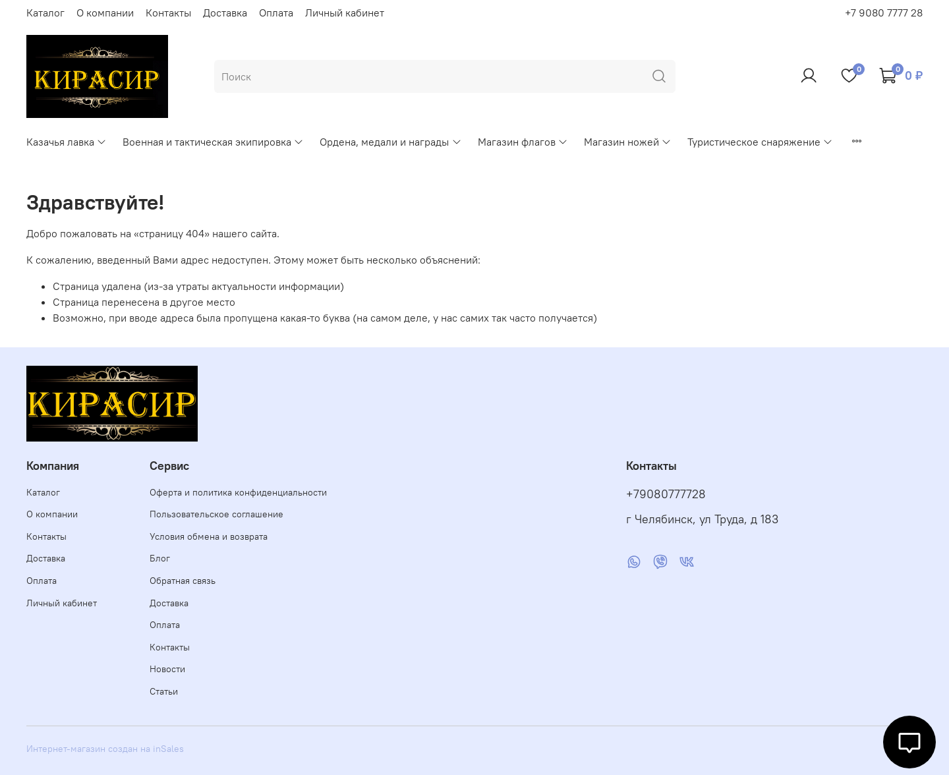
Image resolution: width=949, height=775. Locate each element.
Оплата (276, 12)
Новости (167, 669)
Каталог (45, 12)
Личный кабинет (344, 12)
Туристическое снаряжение (760, 141)
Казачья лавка (66, 141)
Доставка (225, 12)
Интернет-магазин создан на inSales (105, 749)
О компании (105, 12)
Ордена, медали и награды (390, 141)
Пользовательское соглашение (216, 514)
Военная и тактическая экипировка (213, 141)
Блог (160, 558)
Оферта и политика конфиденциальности (238, 492)
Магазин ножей (628, 141)
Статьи (164, 691)
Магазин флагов (523, 141)
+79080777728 (666, 494)
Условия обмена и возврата (209, 536)
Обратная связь (183, 581)
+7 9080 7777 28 (884, 12)
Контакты (168, 12)
